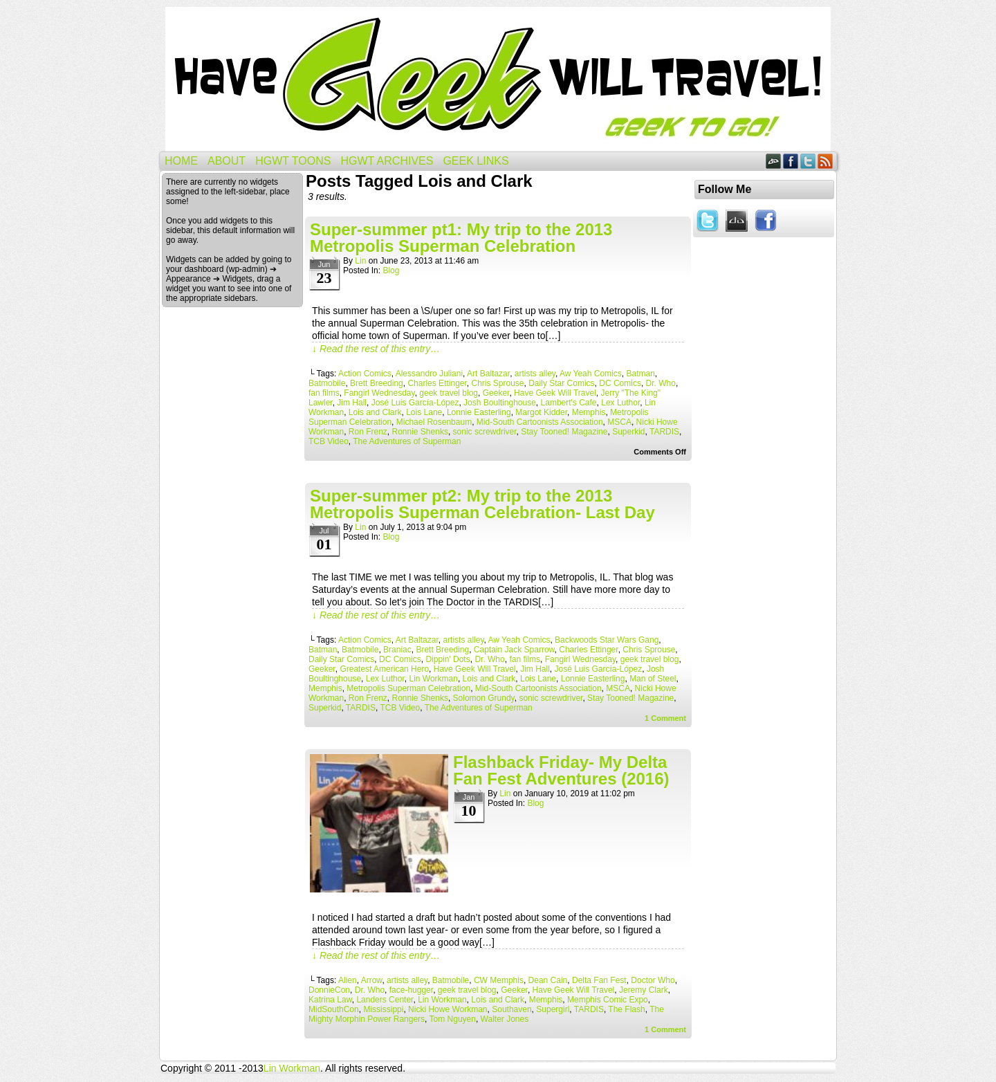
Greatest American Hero (384, 669)
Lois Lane (424, 412)
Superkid (628, 432)
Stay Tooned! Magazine (564, 432)
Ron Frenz (368, 432)
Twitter (808, 160)
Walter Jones (505, 1019)
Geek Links (475, 161)
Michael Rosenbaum (434, 422)
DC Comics (620, 383)
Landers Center (384, 1000)
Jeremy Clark (643, 990)
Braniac (397, 649)
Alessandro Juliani (429, 373)
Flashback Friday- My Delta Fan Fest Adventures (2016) (561, 770)
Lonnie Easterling (479, 412)
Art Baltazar (488, 373)
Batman (640, 373)
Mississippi (383, 1009)
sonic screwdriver (485, 432)
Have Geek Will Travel (498, 79)
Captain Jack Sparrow (514, 649)
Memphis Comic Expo (607, 1000)
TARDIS (664, 432)
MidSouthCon (333, 1009)
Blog (390, 270)
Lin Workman (433, 679)
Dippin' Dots (447, 659)
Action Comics (364, 373)
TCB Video (328, 441)
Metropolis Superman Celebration (408, 688)
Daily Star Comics (561, 383)
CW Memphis (499, 980)
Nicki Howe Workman (447, 1009)
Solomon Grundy (484, 698)
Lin (360, 261)
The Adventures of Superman (407, 441)
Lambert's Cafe (569, 402)
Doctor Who (652, 980)
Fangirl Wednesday (379, 393)
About (227, 161)
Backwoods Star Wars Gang (606, 640)
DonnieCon (329, 990)
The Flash (626, 1009)
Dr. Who (661, 383)
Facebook (791, 160)
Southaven (511, 1009)
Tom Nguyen (453, 1019)
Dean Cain (548, 980)
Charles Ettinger (436, 383)
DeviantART (773, 160)
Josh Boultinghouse (499, 402)
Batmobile (326, 383)
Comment (665, 718)
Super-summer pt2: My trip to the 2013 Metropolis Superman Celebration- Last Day (482, 504)
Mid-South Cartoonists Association (540, 422)
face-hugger (411, 990)
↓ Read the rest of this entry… (376, 348)
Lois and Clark (375, 412)
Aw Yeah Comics (591, 373)
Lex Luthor (620, 402)
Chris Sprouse (498, 383)
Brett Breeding (376, 383)
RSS (825, 160)
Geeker (496, 393)
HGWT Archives (386, 161)
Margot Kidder (541, 412)
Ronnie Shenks (420, 432)
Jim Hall (352, 402)
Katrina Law (330, 1000)
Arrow (371, 980)
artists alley (535, 373)
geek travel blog (448, 393)
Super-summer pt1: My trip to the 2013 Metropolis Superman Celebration (461, 237)
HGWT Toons (293, 161)
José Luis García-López (415, 402)
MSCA (619, 422)
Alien (347, 980)
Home (181, 161)
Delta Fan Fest (599, 980)
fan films (324, 393)
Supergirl (552, 1009)
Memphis (589, 412)
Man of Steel (652, 679)
